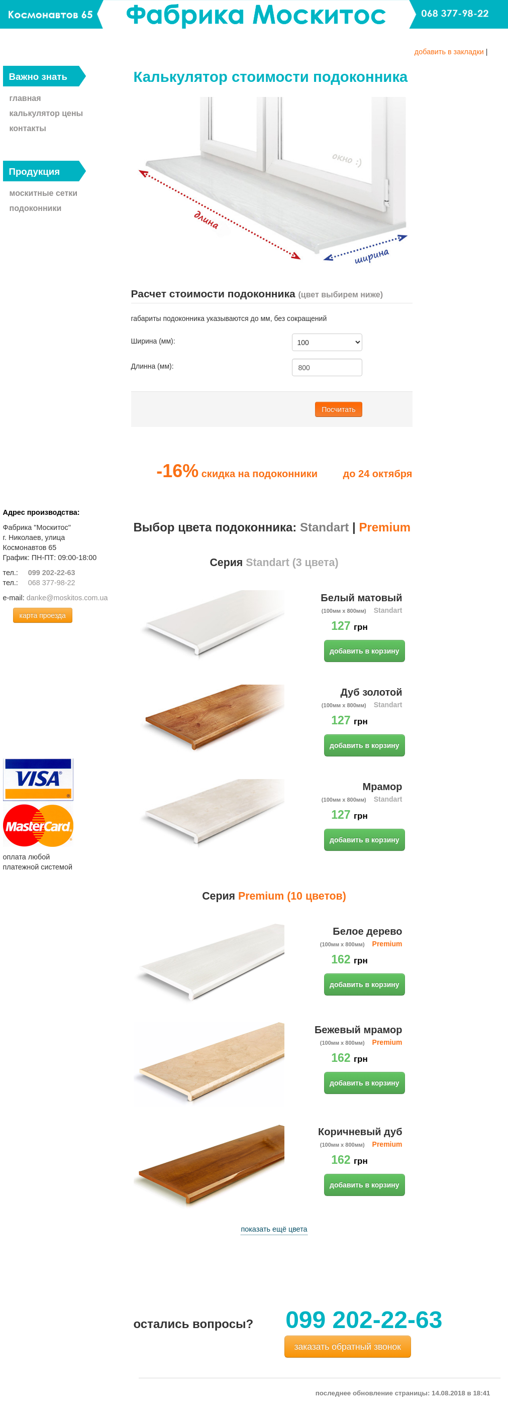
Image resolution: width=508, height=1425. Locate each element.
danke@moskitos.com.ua (67, 598)
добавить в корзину (364, 651)
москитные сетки (44, 193)
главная (25, 98)
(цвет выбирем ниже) (340, 294)
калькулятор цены (46, 113)
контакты (28, 128)
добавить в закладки (449, 52)
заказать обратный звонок (347, 1347)
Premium (385, 527)
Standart (324, 527)
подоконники (36, 208)
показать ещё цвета (274, 1229)
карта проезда (43, 615)
